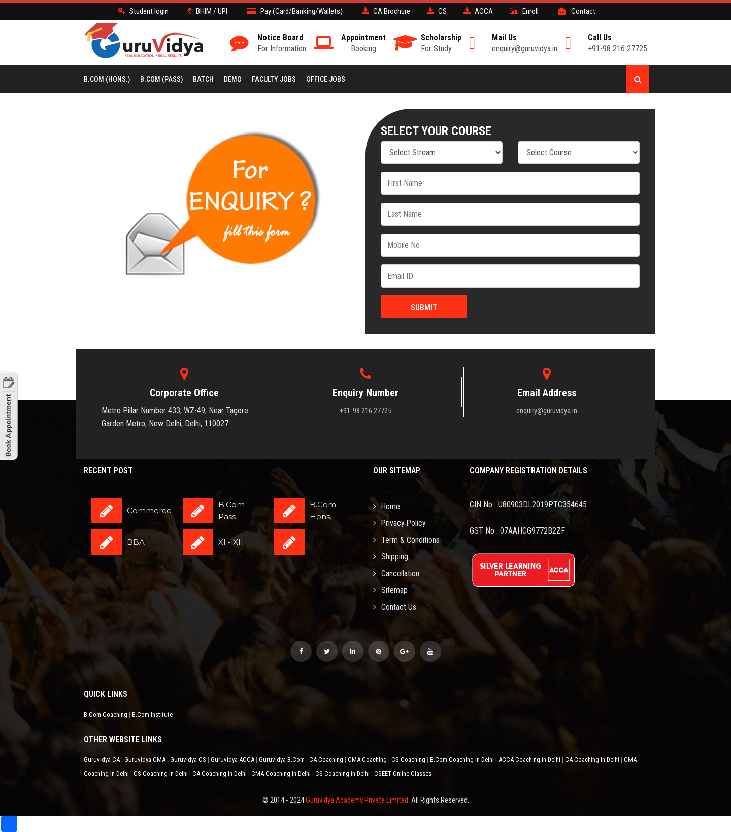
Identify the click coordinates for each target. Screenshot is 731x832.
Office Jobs (325, 79)
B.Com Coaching (106, 714)
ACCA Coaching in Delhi (530, 759)
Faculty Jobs (274, 79)
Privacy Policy (400, 523)
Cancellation (396, 573)
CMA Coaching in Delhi (281, 773)
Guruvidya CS (189, 759)
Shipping (390, 556)
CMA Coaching (368, 759)
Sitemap (390, 590)
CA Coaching (327, 759)
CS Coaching (409, 759)
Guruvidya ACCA (233, 759)
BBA (136, 542)
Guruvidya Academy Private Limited (357, 800)
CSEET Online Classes (403, 773)
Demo (233, 79)
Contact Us (394, 607)
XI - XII (230, 542)
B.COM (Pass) (161, 79)
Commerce (149, 510)
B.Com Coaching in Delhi (462, 759)
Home (387, 506)
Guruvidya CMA (145, 759)
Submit (424, 307)
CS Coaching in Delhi (161, 773)
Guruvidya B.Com (282, 759)
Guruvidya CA (102, 759)
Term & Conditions (406, 540)
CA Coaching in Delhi (593, 759)
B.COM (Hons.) (107, 79)
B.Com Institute (153, 714)
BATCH (203, 79)
